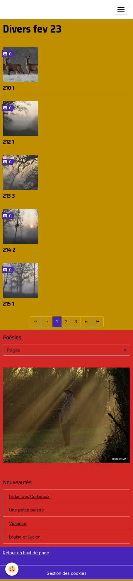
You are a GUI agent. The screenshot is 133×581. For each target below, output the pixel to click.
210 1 (8, 87)
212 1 (8, 141)
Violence (17, 523)
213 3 (9, 195)
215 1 (8, 303)
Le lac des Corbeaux (29, 496)
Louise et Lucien (24, 536)
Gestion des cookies (66, 573)
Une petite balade (26, 509)
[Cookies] (11, 569)
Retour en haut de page (26, 552)
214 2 (9, 249)
